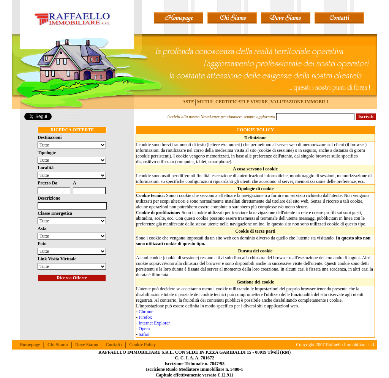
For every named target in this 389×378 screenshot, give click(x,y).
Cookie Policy (142, 344)
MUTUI (205, 101)
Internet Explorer (154, 323)
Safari (144, 334)
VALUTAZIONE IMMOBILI (299, 101)
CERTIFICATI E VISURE (241, 101)
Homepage (29, 344)
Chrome (146, 311)
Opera (144, 328)
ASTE (188, 101)
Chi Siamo (57, 344)
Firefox (145, 317)
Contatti (114, 344)
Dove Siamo (86, 344)
